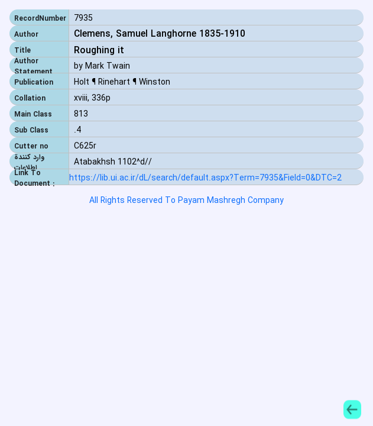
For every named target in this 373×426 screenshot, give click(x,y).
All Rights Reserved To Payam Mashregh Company (186, 200)
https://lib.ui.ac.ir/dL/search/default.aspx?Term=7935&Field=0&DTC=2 (205, 178)
